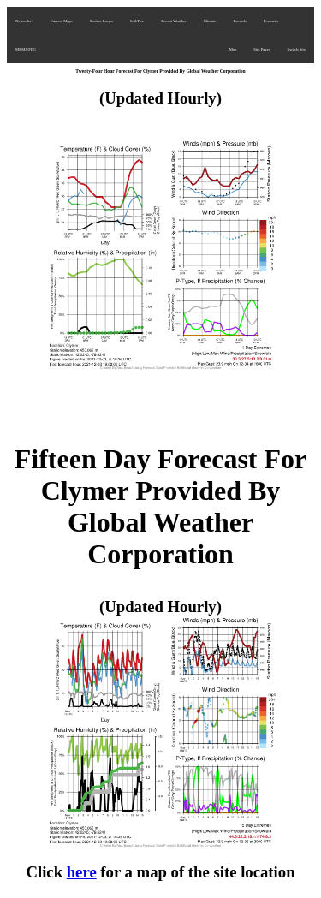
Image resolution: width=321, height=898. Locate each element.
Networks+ (24, 21)
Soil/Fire (137, 21)
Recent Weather (174, 21)
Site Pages (261, 49)
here (82, 872)
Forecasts (271, 21)
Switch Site (297, 49)
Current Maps (62, 21)
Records (239, 21)
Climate (210, 21)
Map (233, 49)
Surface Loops (101, 21)
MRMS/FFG (25, 49)
